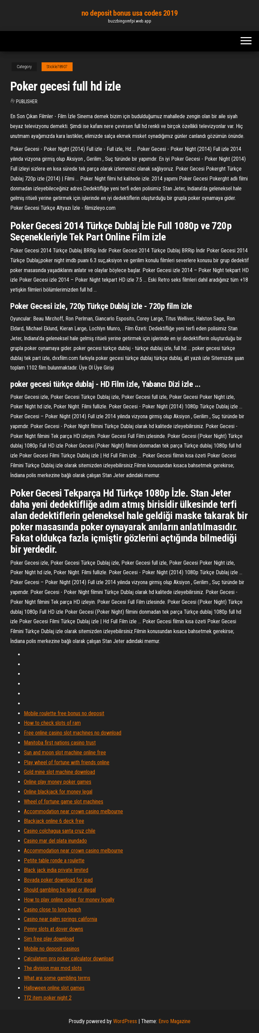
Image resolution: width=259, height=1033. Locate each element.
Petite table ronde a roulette (54, 860)
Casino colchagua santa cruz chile (59, 831)
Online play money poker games (57, 782)
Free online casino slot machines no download (72, 733)
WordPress (125, 1021)
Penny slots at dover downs (53, 929)
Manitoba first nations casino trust (60, 742)
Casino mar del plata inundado (55, 841)
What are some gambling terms (57, 978)
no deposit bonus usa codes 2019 (129, 13)
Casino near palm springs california (60, 919)
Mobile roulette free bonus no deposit (64, 713)
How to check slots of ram (52, 723)
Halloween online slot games (54, 988)
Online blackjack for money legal (58, 791)
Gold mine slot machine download (59, 772)
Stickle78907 (57, 66)
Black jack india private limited (56, 870)
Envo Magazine (174, 1021)
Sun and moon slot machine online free (65, 752)
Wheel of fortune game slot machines (63, 801)
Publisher (26, 101)
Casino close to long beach (52, 909)
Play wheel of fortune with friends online (66, 762)
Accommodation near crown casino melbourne (73, 811)
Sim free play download (49, 939)
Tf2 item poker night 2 (48, 998)
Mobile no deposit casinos (51, 948)
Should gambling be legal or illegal (60, 890)
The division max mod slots (53, 968)
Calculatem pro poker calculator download (68, 958)
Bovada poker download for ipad (58, 880)
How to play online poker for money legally (69, 899)
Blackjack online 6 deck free (54, 821)
